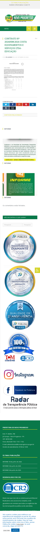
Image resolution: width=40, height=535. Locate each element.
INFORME (7, 129)
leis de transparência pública (12, 507)
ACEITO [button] (15, 530)
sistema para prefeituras (29, 499)
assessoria (17, 501)
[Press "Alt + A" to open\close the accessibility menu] (37, 270)
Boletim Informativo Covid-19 (19, 5)
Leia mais (20, 524)
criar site (15, 499)
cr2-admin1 (8, 57)
